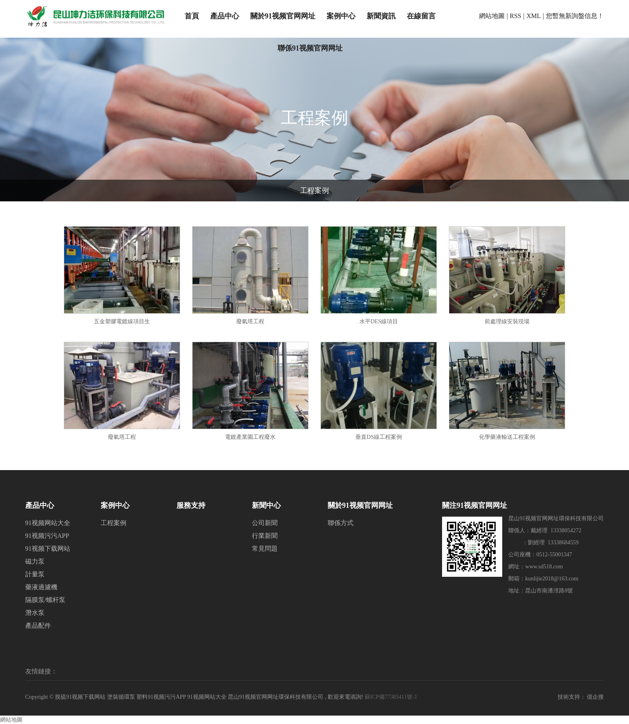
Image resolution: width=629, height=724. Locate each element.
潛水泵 (35, 612)
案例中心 (341, 16)
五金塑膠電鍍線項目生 (122, 321)
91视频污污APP (47, 535)
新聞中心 (266, 505)
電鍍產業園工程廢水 (250, 437)
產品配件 (38, 625)
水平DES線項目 (378, 321)
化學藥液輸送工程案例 (507, 437)
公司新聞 (265, 522)
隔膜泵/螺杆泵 (45, 599)
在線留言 (421, 16)
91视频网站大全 (47, 522)
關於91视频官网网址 (282, 16)
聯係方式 (340, 522)
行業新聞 (265, 535)
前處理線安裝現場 (507, 321)
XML (534, 15)
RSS (515, 15)
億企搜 (595, 697)
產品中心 (224, 16)
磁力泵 (35, 561)
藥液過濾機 (41, 587)
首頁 (192, 16)
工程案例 (314, 191)
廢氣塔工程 (250, 321)
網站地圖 (492, 15)
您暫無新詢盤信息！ (575, 15)
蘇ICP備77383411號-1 (391, 697)
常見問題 (265, 548)
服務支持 (191, 505)
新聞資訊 (381, 16)
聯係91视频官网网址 (310, 48)
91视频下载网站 (47, 548)
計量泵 (35, 574)
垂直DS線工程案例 (378, 437)
